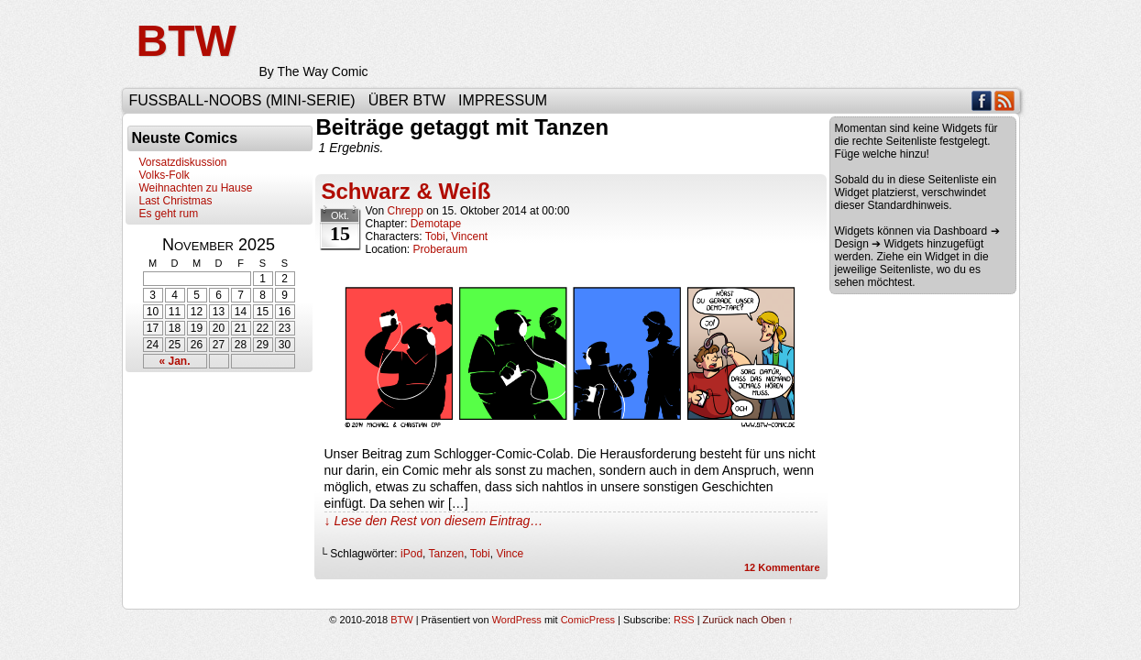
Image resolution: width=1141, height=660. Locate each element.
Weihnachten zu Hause (196, 188)
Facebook (982, 100)
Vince (509, 553)
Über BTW (406, 100)
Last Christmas (176, 200)
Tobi (435, 236)
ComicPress (588, 619)
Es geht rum (169, 213)
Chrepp (405, 210)
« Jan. (174, 361)
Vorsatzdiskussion (183, 162)
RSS (1004, 100)
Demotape (436, 223)
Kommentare (782, 567)
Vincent (469, 236)
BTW (186, 40)
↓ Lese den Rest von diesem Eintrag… (433, 520)
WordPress (517, 619)
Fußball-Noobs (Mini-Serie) (242, 100)
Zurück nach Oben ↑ (748, 619)
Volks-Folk (164, 175)
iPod (411, 553)
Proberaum (440, 249)
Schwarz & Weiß (406, 191)
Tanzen (447, 553)
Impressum (502, 100)
